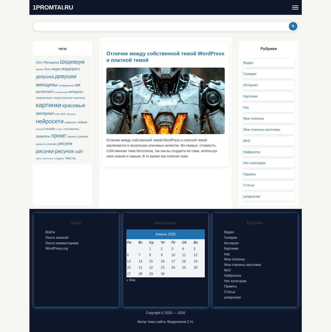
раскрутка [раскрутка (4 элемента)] (41, 144)
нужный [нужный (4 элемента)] (40, 129)
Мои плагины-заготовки (261, 129)
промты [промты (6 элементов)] (72, 136)
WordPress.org (57, 248)
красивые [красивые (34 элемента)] (73, 105)
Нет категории (254, 163)
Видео (248, 63)
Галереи (249, 74)
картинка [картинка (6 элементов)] (79, 97)
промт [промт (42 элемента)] (58, 135)
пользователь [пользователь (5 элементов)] (71, 129)
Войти (50, 232)
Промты (249, 174)
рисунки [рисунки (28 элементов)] (45, 151)
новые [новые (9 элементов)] (82, 122)
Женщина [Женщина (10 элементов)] (51, 62)
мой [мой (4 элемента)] (57, 114)
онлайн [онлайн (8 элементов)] (50, 129)
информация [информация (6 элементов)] (44, 97)
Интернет (250, 85)
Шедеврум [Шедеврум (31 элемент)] (72, 62)
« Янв (130, 280)
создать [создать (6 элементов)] (59, 158)
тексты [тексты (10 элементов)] (70, 158)
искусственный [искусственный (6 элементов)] (63, 97)
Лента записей (57, 237)
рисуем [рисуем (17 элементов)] (65, 143)
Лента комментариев (62, 243)
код (246, 107)
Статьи (248, 185)
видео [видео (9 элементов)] (56, 69)
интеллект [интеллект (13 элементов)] (45, 92)
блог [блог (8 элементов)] (47, 69)
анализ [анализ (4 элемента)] (39, 69)
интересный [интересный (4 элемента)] (61, 92)
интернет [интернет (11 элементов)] (75, 92)
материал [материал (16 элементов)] (45, 113)
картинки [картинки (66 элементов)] (48, 104)
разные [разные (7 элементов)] (83, 136)
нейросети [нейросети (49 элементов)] (50, 121)
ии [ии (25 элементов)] (77, 85)
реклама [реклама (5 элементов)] (52, 144)
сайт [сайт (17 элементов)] (79, 151)
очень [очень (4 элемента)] (59, 129)
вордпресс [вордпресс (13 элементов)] (71, 69)
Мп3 (246, 141)
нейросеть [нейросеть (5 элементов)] (71, 122)
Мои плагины (253, 118)
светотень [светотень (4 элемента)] (48, 158)
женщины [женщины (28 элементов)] (47, 85)
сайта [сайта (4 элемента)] (39, 158)
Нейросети (251, 152)
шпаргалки (251, 196)
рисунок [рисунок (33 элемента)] (64, 151)
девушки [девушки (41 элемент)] (65, 76)
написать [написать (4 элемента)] (71, 114)
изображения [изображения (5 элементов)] (66, 85)
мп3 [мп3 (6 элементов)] (62, 113)
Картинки (250, 96)
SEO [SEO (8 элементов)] (39, 62)
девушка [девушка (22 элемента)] (45, 76)
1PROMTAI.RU (53, 7)
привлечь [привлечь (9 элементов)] (43, 136)
